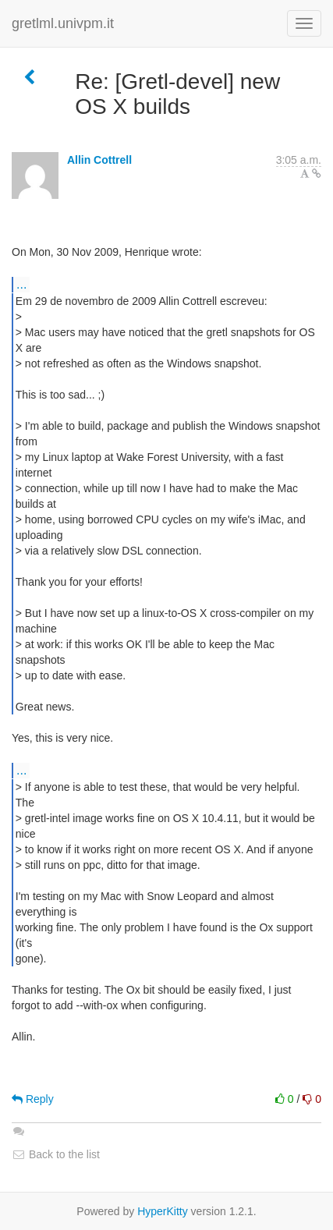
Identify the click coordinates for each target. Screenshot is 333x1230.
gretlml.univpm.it (63, 23)
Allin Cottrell (99, 160)
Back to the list (56, 1154)
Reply (33, 1099)
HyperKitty (162, 1211)
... (21, 284)
